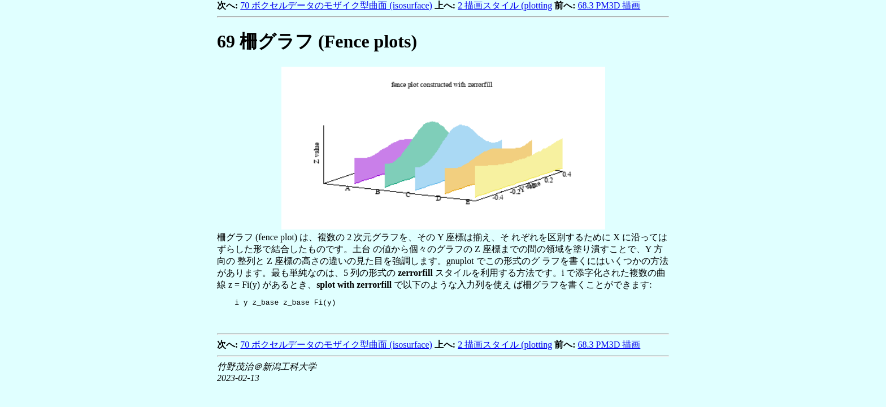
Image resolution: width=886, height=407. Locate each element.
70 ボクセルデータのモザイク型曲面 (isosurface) (336, 5)
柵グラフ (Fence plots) (317, 41)
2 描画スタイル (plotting (505, 5)
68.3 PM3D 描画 (609, 5)
